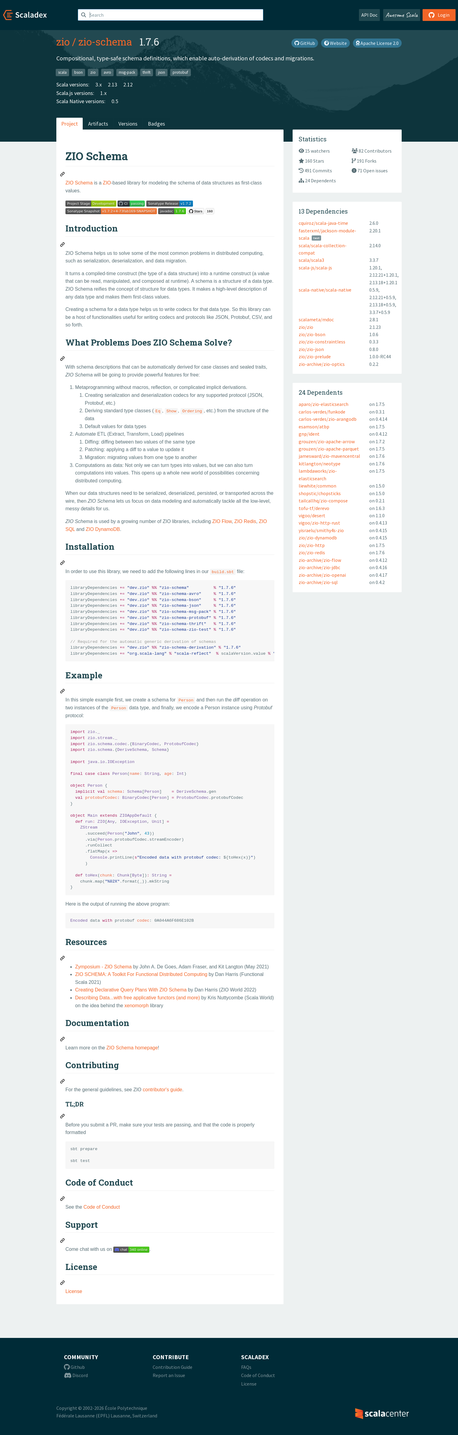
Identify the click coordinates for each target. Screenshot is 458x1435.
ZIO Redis (245, 521)
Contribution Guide (172, 1367)
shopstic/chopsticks (320, 493)
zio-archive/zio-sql (318, 582)
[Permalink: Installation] (62, 564)
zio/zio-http (312, 545)
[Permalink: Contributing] (62, 1082)
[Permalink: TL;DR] (62, 1117)
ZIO (107, 182)
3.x (98, 84)
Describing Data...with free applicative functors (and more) (137, 997)
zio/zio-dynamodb (318, 538)
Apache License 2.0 (377, 43)
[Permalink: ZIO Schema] (62, 175)
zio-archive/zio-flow (320, 560)
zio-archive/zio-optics (322, 364)
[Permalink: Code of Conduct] (62, 1200)
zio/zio (306, 327)
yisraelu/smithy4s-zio (321, 530)
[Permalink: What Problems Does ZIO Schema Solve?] (62, 359)
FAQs (246, 1367)
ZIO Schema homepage (132, 1047)
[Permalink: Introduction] (62, 245)
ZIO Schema (79, 182)
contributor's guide (162, 1089)
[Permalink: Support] (62, 1241)
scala (62, 72)
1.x (103, 92)
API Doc (369, 15)
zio (63, 41)
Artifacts (98, 123)
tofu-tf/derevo (314, 508)
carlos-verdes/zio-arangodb (328, 419)
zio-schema (105, 41)
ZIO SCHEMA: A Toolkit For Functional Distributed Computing (141, 974)
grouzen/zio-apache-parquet (329, 449)
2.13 (112, 84)
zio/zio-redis (312, 552)
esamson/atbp (314, 427)
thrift (147, 72)
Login (439, 15)
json (161, 72)
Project (69, 123)
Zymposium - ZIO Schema (103, 966)
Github (74, 1367)
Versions (128, 123)
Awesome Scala (402, 15)
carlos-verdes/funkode (322, 412)
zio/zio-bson (312, 334)
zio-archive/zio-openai (322, 575)
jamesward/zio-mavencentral (329, 456)
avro (107, 72)
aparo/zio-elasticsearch (323, 404)
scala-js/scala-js (315, 268)
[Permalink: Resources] (62, 959)
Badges (156, 123)
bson (78, 72)
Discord (76, 1375)
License (73, 1291)
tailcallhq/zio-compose (323, 501)
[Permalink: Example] (62, 692)
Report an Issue (169, 1375)
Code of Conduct (102, 1207)
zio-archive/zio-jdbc (319, 567)
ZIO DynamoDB (103, 529)
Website (335, 43)
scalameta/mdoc (316, 319)
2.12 (128, 84)
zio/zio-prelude (315, 356)
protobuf (180, 72)
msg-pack (127, 72)
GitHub (304, 43)
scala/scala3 (311, 260)
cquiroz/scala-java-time (323, 223)
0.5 (114, 101)
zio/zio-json (311, 349)
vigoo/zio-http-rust (319, 523)
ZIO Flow (222, 521)
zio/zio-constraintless (322, 342)
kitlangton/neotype (319, 464)
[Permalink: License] (62, 1284)
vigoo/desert (312, 515)
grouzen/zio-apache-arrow (327, 441)
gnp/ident (309, 434)
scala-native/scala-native (325, 290)
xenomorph (136, 1005)
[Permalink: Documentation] (62, 1040)
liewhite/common (317, 486)
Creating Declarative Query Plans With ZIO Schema (131, 989)
